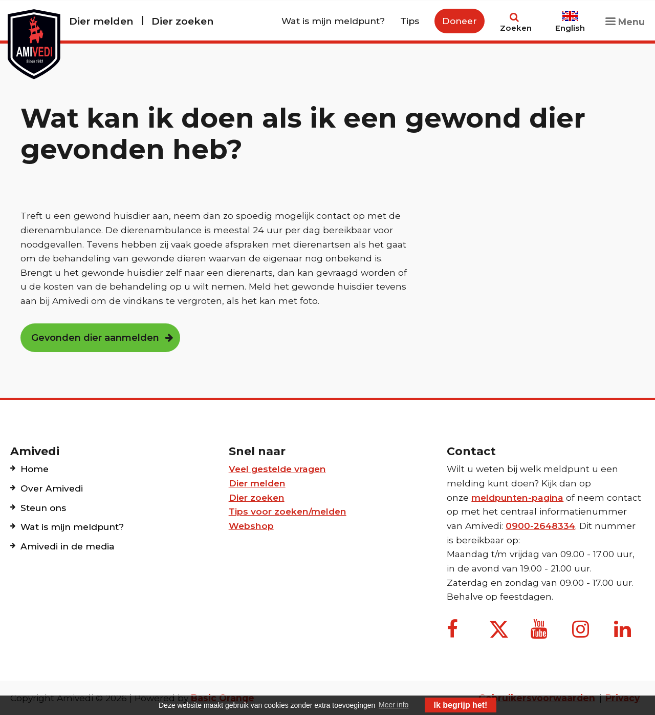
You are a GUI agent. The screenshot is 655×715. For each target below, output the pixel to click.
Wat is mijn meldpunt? (333, 20)
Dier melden (101, 21)
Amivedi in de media (67, 546)
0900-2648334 (540, 525)
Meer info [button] (393, 705)
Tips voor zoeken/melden (287, 511)
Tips (409, 20)
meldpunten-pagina (517, 497)
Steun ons (43, 507)
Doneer (459, 20)
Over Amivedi (51, 488)
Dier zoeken (182, 21)
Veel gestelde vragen (277, 468)
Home (34, 468)
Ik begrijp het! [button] (461, 705)
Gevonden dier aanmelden (95, 337)
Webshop (251, 525)
